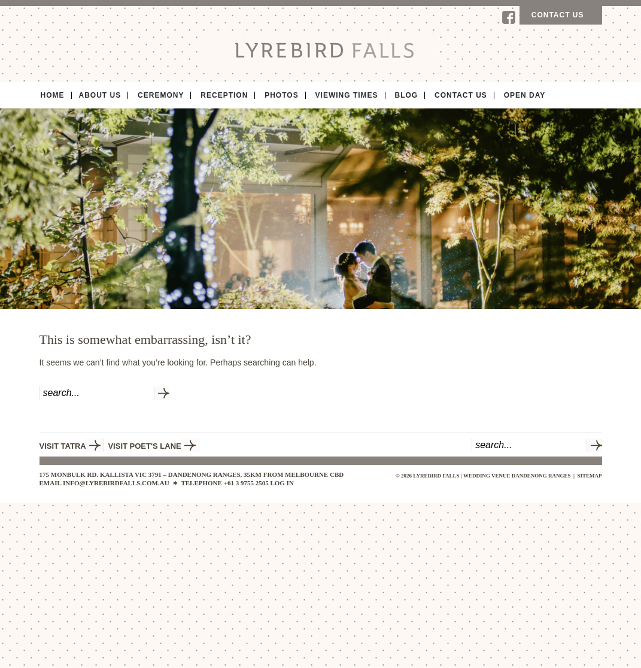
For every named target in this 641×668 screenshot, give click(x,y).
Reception (224, 95)
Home (53, 95)
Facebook (508, 17)
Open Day (525, 95)
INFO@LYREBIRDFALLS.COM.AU (116, 482)
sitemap (589, 476)
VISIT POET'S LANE (144, 446)
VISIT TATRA (63, 446)
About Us (100, 95)
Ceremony (161, 95)
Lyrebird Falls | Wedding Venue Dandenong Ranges (321, 50)
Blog (406, 95)
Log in (281, 482)
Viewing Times (346, 95)
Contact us (557, 15)
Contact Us (461, 95)
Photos (281, 95)
